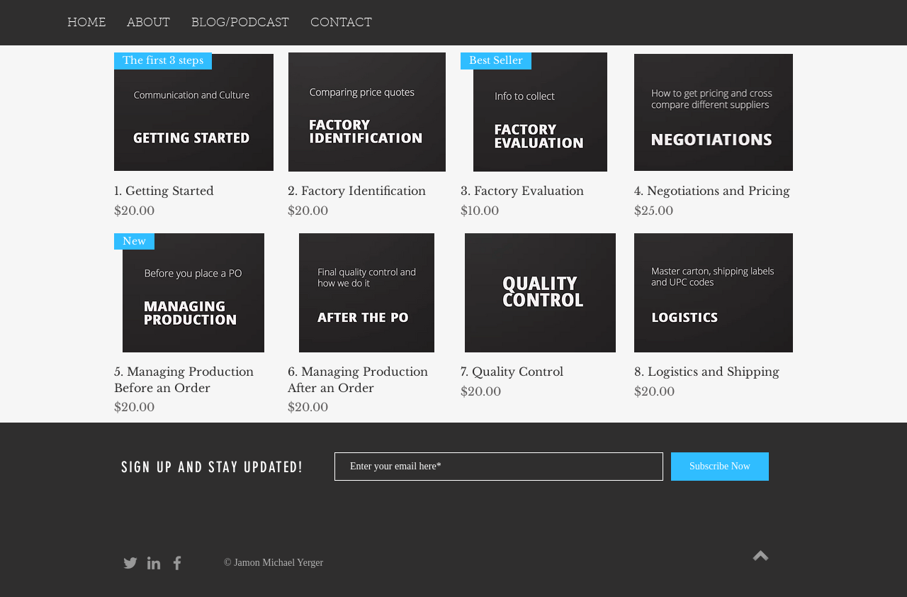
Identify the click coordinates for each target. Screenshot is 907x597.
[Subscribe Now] (720, 466)
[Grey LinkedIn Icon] (154, 563)
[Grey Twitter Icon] (130, 563)
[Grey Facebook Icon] (177, 563)
